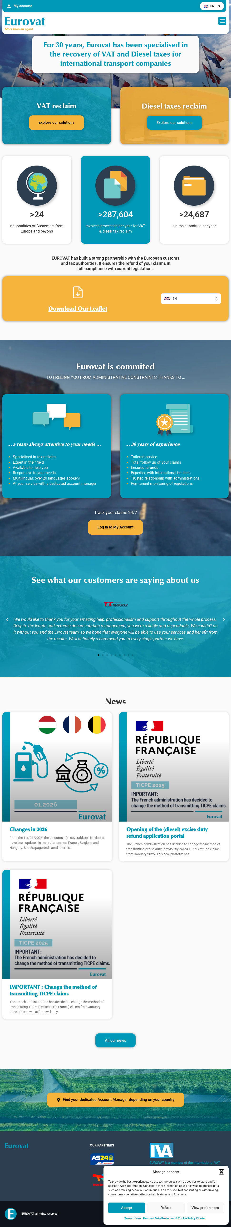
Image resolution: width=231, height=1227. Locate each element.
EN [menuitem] (212, 6)
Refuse (166, 1208)
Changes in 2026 (28, 829)
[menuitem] (212, 6)
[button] (221, 1172)
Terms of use (132, 1218)
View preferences (205, 1208)
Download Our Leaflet (77, 308)
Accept (126, 1208)
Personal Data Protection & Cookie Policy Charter (174, 1218)
